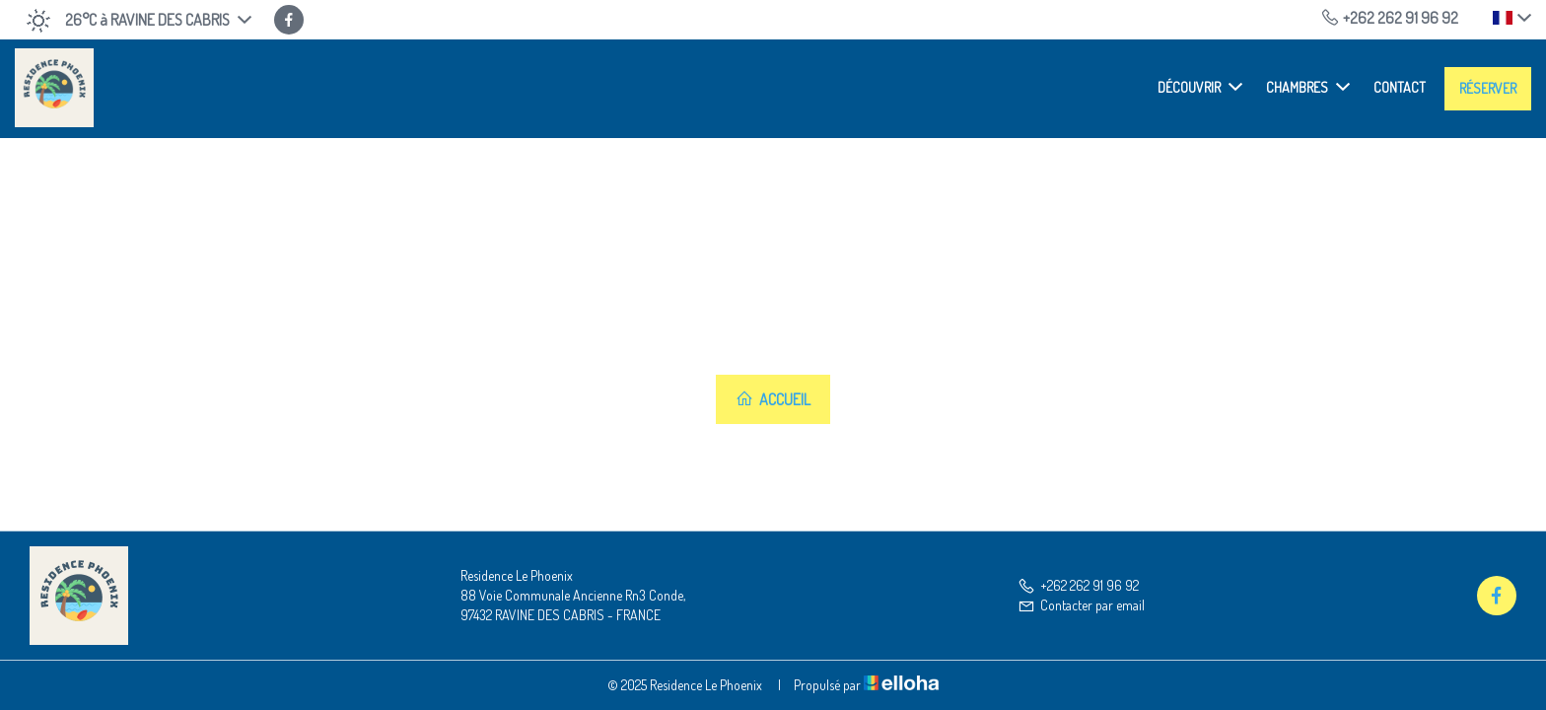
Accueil (773, 399)
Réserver (1487, 88)
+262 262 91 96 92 (1078, 585)
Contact (1399, 87)
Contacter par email (1081, 605)
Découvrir (1200, 87)
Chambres (1308, 87)
